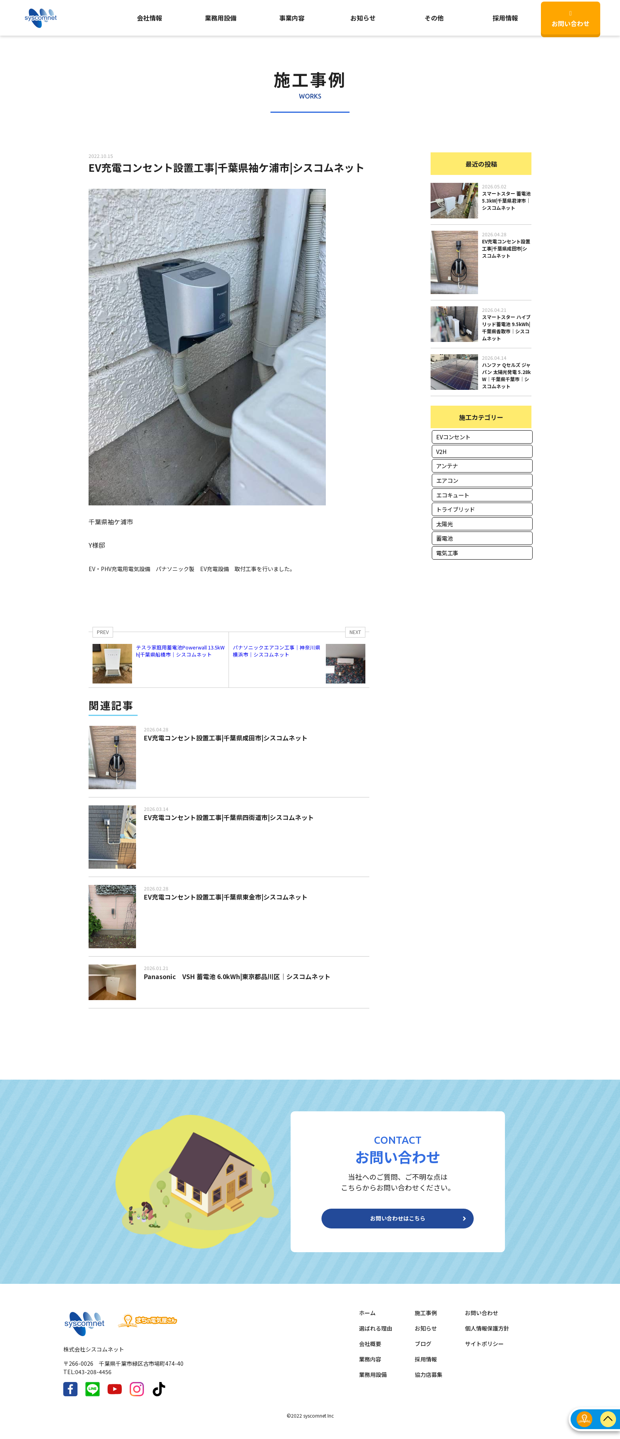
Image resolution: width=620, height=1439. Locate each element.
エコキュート (452, 495)
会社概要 (370, 1350)
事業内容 (291, 18)
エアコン (447, 480)
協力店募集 (428, 1381)
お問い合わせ (570, 19)
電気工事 (447, 553)
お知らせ (363, 18)
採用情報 (426, 1365)
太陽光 (444, 524)
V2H (441, 451)
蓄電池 (444, 538)
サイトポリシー (484, 1350)
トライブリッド (455, 509)
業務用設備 (220, 18)
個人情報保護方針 (487, 1334)
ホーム (367, 1319)
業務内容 (370, 1365)
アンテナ (447, 465)
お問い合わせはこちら (397, 1221)
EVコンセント (453, 437)
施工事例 (426, 1319)
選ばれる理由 (375, 1334)
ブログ (423, 1350)
